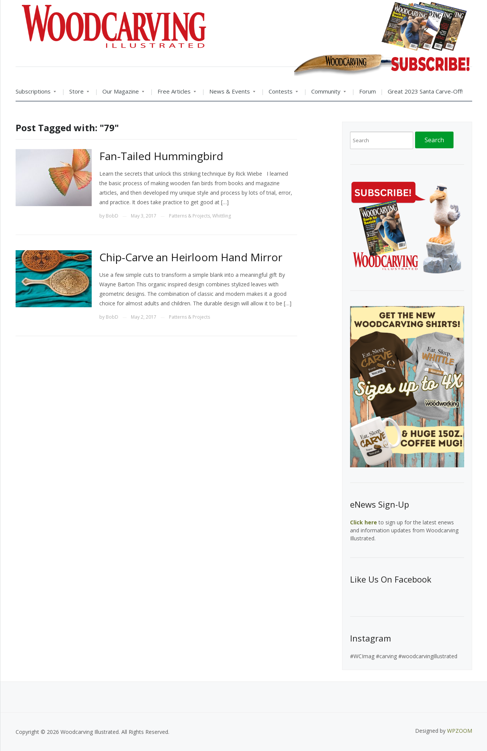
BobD (112, 216)
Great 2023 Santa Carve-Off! (425, 91)
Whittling (221, 216)
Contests (281, 93)
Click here (363, 522)
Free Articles (174, 93)
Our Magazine (121, 93)
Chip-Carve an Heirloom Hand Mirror (190, 257)
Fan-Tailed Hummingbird (161, 156)
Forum (367, 91)
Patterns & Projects (189, 216)
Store (77, 93)
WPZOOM (459, 730)
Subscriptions (36, 93)
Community (326, 93)
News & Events (230, 93)
